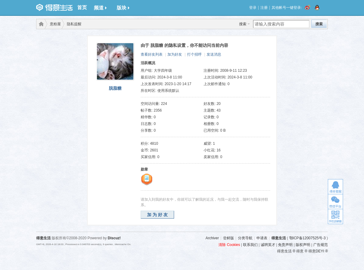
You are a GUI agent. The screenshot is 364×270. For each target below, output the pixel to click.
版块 (123, 7)
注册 (264, 7)
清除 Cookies (229, 245)
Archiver (212, 238)
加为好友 (174, 54)
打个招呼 (194, 54)
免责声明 (285, 245)
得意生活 (278, 238)
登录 (252, 7)
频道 (100, 7)
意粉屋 (55, 24)
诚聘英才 (268, 245)
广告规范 (320, 245)
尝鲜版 (228, 238)
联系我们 (250, 245)
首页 (82, 7)
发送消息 (214, 54)
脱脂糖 (115, 88)
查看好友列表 (152, 54)
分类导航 (245, 238)
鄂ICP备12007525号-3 (307, 238)
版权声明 (303, 245)
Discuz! (114, 238)
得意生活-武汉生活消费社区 (40, 24)
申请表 (261, 238)
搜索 (242, 24)
